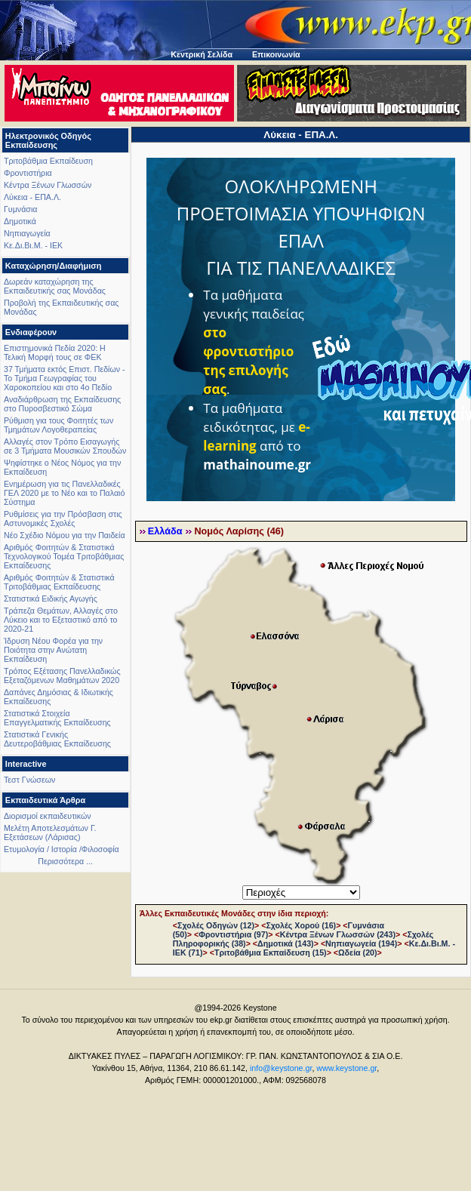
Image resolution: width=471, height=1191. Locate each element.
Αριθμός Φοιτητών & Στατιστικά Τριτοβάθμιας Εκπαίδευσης (59, 582)
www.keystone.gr (346, 1068)
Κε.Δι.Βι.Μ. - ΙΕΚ (33, 245)
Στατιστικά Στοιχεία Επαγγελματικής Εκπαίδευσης (57, 718)
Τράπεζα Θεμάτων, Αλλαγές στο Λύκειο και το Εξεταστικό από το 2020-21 (61, 619)
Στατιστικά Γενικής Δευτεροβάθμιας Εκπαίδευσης (57, 739)
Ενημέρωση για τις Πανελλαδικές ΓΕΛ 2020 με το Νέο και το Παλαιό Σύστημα (64, 492)
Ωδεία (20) (357, 952)
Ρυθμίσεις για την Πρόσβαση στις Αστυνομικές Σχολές (63, 518)
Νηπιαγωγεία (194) (361, 943)
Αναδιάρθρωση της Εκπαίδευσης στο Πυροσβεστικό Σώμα (62, 404)
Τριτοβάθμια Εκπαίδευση (48, 160)
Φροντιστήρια (28, 172)
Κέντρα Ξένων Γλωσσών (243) (338, 934)
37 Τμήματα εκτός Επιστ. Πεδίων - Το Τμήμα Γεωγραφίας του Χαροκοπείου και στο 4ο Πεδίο (64, 378)
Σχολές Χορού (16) (301, 925)
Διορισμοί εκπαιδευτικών (47, 815)
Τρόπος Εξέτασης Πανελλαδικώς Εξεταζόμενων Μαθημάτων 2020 (62, 675)
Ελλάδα (165, 531)
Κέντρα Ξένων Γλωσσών (47, 184)
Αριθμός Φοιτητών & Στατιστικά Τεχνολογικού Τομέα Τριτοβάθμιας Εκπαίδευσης (64, 556)
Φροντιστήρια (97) (233, 934)
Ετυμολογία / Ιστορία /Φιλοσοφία (61, 849)
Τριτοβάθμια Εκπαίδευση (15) (270, 952)
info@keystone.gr (281, 1068)
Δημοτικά (20, 221)
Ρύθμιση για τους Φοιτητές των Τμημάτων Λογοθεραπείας (58, 425)
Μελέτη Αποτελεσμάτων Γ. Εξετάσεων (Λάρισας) (50, 832)
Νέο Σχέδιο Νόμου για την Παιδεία (64, 535)
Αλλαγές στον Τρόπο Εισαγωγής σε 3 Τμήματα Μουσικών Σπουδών (65, 446)
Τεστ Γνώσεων (29, 779)
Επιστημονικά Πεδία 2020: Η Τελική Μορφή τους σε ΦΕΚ (55, 352)
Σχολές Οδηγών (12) (215, 925)
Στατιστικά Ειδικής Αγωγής (50, 598)
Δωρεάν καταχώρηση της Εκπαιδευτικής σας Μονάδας (55, 286)
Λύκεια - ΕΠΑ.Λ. (32, 197)
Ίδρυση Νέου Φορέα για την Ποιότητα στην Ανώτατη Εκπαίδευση (53, 649)
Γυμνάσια (20, 209)
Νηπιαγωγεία (27, 233)
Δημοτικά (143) (285, 943)
